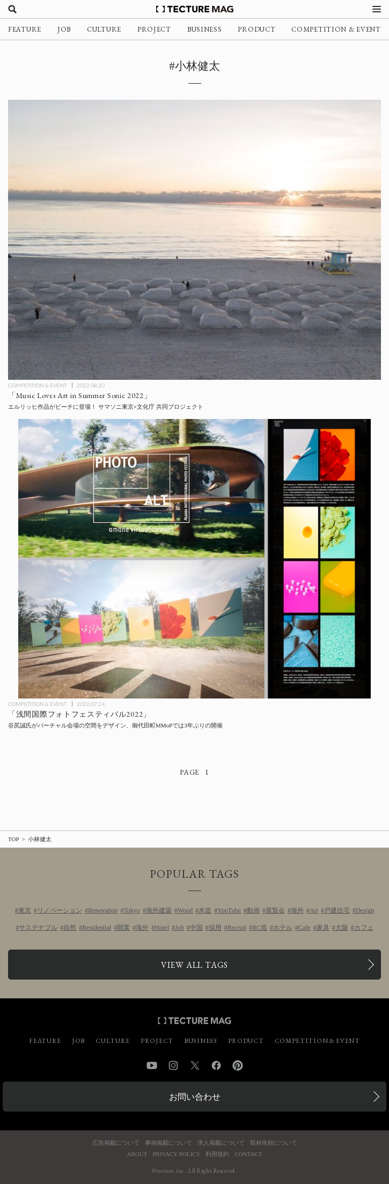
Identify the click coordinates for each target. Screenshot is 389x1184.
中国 (196, 927)
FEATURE (24, 29)
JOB (64, 29)
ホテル (282, 927)
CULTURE (104, 29)
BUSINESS (204, 29)
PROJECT (154, 29)
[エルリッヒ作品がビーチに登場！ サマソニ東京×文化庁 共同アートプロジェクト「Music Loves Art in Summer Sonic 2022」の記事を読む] (194, 239)
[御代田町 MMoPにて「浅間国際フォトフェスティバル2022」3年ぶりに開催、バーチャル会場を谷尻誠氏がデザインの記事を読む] (194, 558)
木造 (205, 910)
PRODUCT (256, 29)
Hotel (162, 927)
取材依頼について (273, 1143)
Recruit (236, 927)
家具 (323, 927)
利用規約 (217, 1154)
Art (314, 910)
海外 (297, 910)
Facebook (216, 1065)
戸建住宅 (337, 910)
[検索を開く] (12, 9)
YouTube (229, 910)
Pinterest (237, 1065)
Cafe (304, 927)
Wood (185, 910)
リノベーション (59, 910)
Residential (96, 927)
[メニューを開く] (376, 9)
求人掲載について (221, 1143)
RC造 (259, 927)
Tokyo (131, 910)
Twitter (194, 1065)
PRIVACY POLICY (176, 1154)
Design (365, 910)
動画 (253, 910)
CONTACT (248, 1154)
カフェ (363, 927)
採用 (215, 927)
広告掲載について (116, 1143)
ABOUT (137, 1154)
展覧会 (275, 910)
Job (179, 927)
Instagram (173, 1065)
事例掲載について (168, 1143)
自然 (69, 927)
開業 (123, 927)
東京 (24, 910)
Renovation (103, 910)
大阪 (341, 927)
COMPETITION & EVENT (335, 29)
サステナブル (38, 927)
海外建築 (159, 910)
